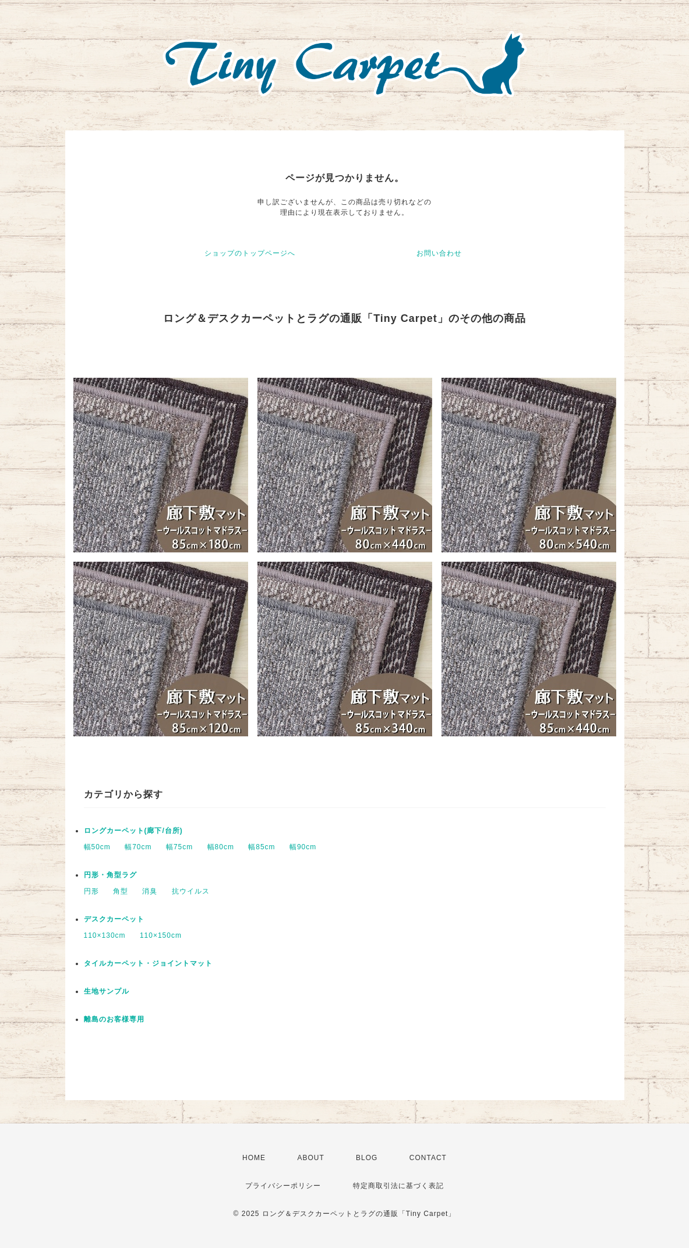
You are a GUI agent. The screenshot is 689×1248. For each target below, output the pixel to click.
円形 (91, 891)
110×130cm (105, 935)
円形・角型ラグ (110, 875)
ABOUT (310, 1158)
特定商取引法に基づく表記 (398, 1186)
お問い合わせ (439, 253)
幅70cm (138, 847)
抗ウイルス (191, 891)
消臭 (149, 891)
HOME (254, 1158)
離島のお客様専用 (114, 1019)
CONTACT (428, 1158)
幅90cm (302, 847)
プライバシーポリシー (283, 1186)
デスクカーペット (114, 919)
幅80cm (220, 847)
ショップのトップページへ (249, 253)
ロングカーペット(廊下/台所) (133, 831)
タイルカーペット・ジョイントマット (148, 963)
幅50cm (97, 847)
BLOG (366, 1158)
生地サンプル (106, 991)
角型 (120, 891)
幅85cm (261, 847)
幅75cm (179, 847)
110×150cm (161, 935)
